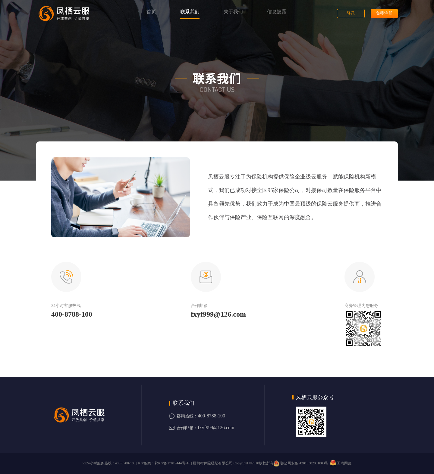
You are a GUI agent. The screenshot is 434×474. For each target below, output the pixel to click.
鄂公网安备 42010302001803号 (300, 463)
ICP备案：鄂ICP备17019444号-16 (164, 463)
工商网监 (340, 463)
